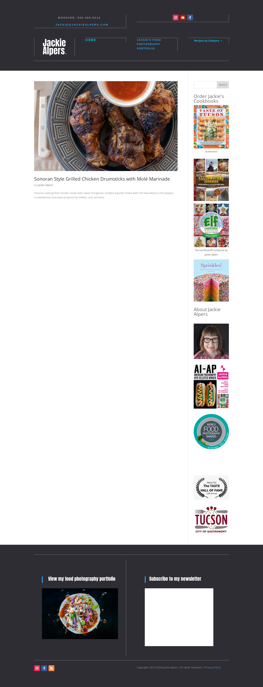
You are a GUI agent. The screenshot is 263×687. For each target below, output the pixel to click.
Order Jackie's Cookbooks (209, 98)
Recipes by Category (206, 40)
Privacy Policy (213, 667)
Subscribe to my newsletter (176, 578)
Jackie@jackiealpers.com (81, 24)
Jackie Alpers (45, 185)
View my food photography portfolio (82, 578)
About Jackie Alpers (207, 311)
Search (223, 84)
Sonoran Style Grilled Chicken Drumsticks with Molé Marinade (102, 179)
